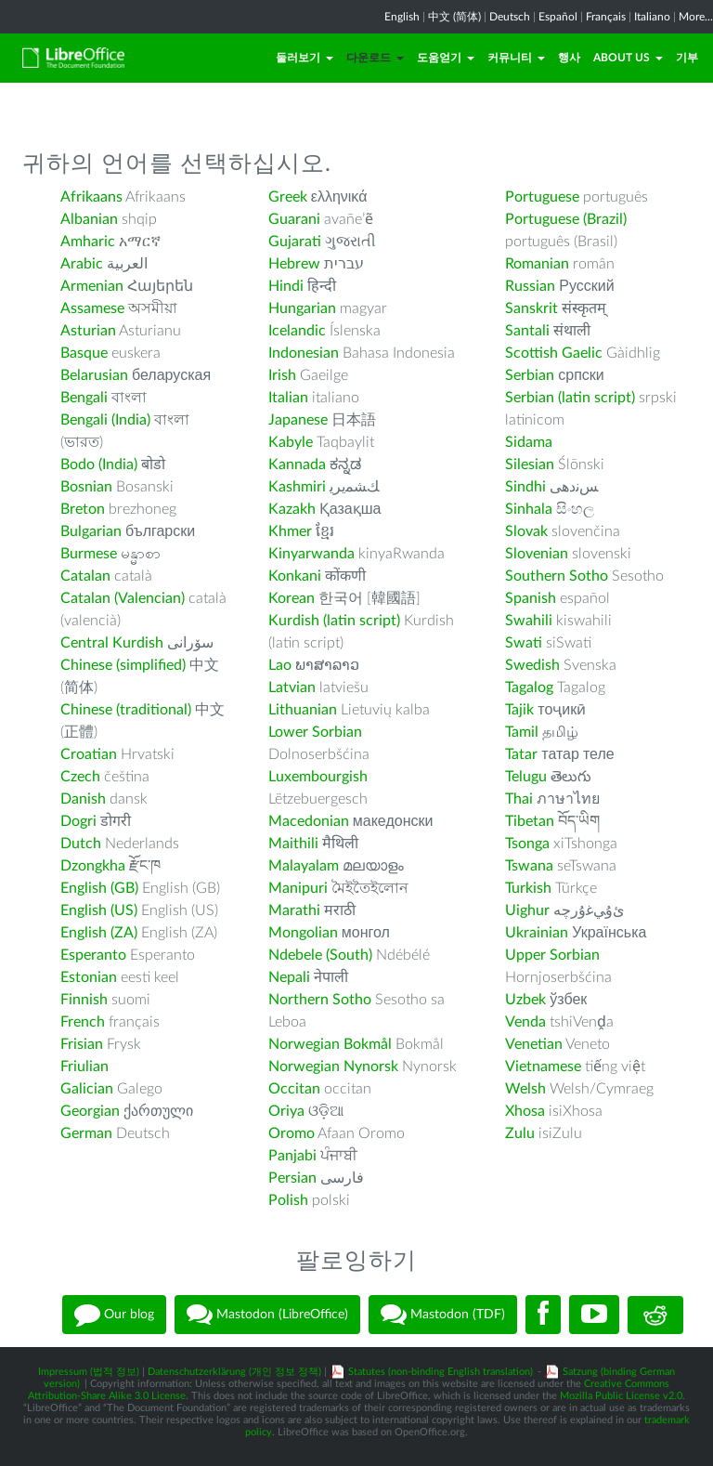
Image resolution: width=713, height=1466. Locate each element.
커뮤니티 (516, 57)
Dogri (78, 821)
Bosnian (86, 486)
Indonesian (303, 353)
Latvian (292, 687)
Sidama (528, 442)
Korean (291, 598)
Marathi (294, 910)
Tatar (521, 754)
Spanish (530, 598)
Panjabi (292, 1155)
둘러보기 (304, 57)
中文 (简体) (454, 16)
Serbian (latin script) (570, 397)
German (86, 1133)
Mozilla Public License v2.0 (621, 1396)
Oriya (286, 1111)
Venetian (534, 1044)
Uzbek (525, 999)
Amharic (87, 241)
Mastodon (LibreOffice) (267, 1315)
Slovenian (536, 553)
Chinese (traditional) (125, 709)
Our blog (114, 1315)
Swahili (530, 620)
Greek (287, 197)
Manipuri (298, 888)
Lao (280, 665)
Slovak (526, 531)
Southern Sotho (556, 576)
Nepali (289, 977)
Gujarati (294, 241)
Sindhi (525, 486)
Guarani (294, 219)
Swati (523, 642)
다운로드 (375, 57)
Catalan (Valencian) (122, 598)
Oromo (291, 1133)
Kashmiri (297, 486)
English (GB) (99, 888)
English (402, 16)
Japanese (298, 419)
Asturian (88, 330)
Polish (288, 1200)
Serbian (529, 375)
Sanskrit (531, 308)
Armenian (91, 286)
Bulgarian (91, 531)
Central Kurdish (111, 642)
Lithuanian (302, 709)
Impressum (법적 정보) (88, 1372)
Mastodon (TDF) (443, 1315)
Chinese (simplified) (123, 665)
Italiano (652, 16)
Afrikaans (91, 197)
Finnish (84, 999)
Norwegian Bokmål (330, 1044)
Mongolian (303, 932)
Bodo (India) (98, 464)
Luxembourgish (318, 776)
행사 (569, 57)
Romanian (537, 263)
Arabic (81, 263)
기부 (687, 57)
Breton (82, 509)
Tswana (529, 865)
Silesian (529, 464)
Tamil (521, 732)
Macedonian (308, 821)
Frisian (81, 1044)
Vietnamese (543, 1066)
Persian (292, 1178)
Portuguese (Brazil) (566, 219)
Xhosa (525, 1111)
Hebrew (294, 263)
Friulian (84, 1066)
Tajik (519, 709)
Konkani (294, 576)
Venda (525, 1021)
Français (606, 16)
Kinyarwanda (311, 553)
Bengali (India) (105, 419)
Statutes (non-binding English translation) (440, 1372)
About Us (628, 57)
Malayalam (303, 865)
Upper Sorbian (552, 955)
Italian (288, 397)
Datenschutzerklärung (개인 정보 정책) (234, 1372)
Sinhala (528, 509)
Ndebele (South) (320, 955)
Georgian (90, 1111)
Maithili (293, 843)
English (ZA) (98, 932)
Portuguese (542, 197)
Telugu (526, 776)
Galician (86, 1088)
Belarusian (94, 375)
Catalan (85, 576)
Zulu (520, 1133)
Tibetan (529, 821)
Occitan (294, 1088)
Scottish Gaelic (554, 353)
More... (696, 16)
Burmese (88, 553)
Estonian (88, 977)
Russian (530, 286)
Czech (80, 776)
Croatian (88, 754)
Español (557, 16)
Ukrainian (536, 932)
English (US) (98, 910)
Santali (527, 330)
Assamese (92, 308)
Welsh (525, 1088)
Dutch (80, 843)
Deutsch (509, 16)
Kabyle (290, 442)
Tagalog (529, 687)
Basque (84, 353)
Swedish (532, 665)
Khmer (290, 531)
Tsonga (527, 843)
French (82, 1021)
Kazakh (292, 509)
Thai (519, 799)
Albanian (89, 219)
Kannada (297, 464)
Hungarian (302, 308)
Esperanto (93, 955)
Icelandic (297, 330)
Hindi (286, 286)
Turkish (528, 888)
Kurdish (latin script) (334, 620)
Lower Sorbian (315, 732)
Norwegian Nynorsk (333, 1066)
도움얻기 (445, 57)
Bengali (84, 397)
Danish (83, 799)
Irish (282, 375)
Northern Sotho (319, 999)
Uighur (527, 910)
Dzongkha (92, 865)
